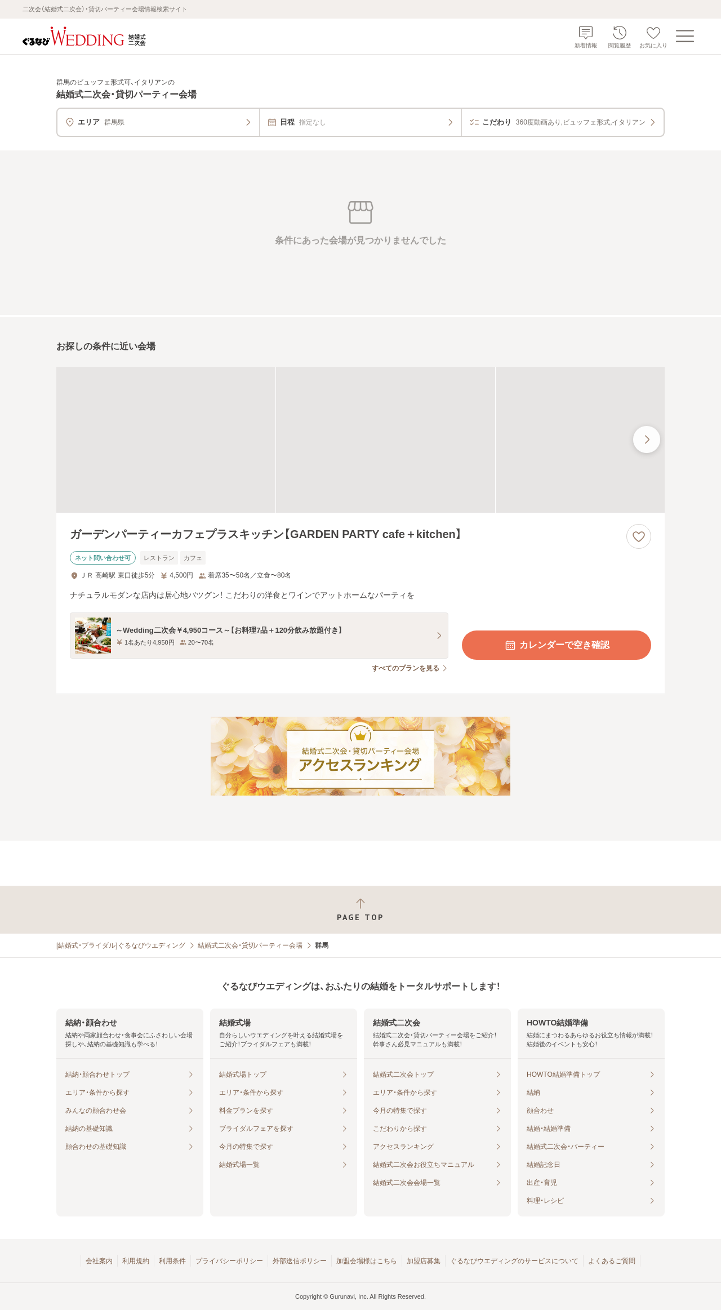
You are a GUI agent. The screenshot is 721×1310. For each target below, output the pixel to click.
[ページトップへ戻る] (360, 910)
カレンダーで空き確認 (556, 645)
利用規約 (135, 1261)
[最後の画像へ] (646, 439)
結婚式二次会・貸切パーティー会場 (250, 945)
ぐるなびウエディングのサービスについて (514, 1261)
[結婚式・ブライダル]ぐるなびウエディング (120, 945)
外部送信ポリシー (300, 1261)
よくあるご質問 (611, 1261)
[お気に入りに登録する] (638, 536)
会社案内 (99, 1261)
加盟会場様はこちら (366, 1261)
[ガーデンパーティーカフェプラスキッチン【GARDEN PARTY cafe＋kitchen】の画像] (360, 440)
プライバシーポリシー (229, 1261)
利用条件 (172, 1261)
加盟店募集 (423, 1261)
